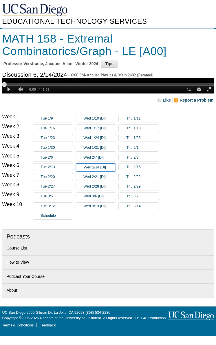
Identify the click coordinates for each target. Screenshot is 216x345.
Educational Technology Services (74, 21)
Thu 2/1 (142, 147)
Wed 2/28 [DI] (99, 186)
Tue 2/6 (57, 157)
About (11, 290)
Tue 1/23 (57, 138)
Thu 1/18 (142, 128)
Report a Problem (196, 100)
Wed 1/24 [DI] (99, 138)
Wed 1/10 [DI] (99, 118)
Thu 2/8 (142, 157)
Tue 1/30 (57, 147)
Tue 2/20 (57, 177)
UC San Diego (35, 10)
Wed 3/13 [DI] (99, 206)
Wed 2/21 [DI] (99, 177)
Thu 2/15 (142, 167)
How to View (17, 262)
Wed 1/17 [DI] (99, 128)
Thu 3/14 (142, 206)
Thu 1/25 (142, 138)
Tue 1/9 (57, 118)
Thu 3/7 (142, 196)
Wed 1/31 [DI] (99, 147)
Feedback (48, 325)
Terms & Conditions (18, 325)
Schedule (48, 216)
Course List (16, 248)
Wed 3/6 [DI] (99, 196)
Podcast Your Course (25, 276)
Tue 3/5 (57, 196)
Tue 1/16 (57, 128)
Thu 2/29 (142, 186)
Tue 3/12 (57, 206)
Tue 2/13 (57, 167)
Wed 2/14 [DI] (100, 167)
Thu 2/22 (142, 177)
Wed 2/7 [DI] (99, 157)
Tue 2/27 (57, 186)
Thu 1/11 (142, 118)
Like (167, 100)
